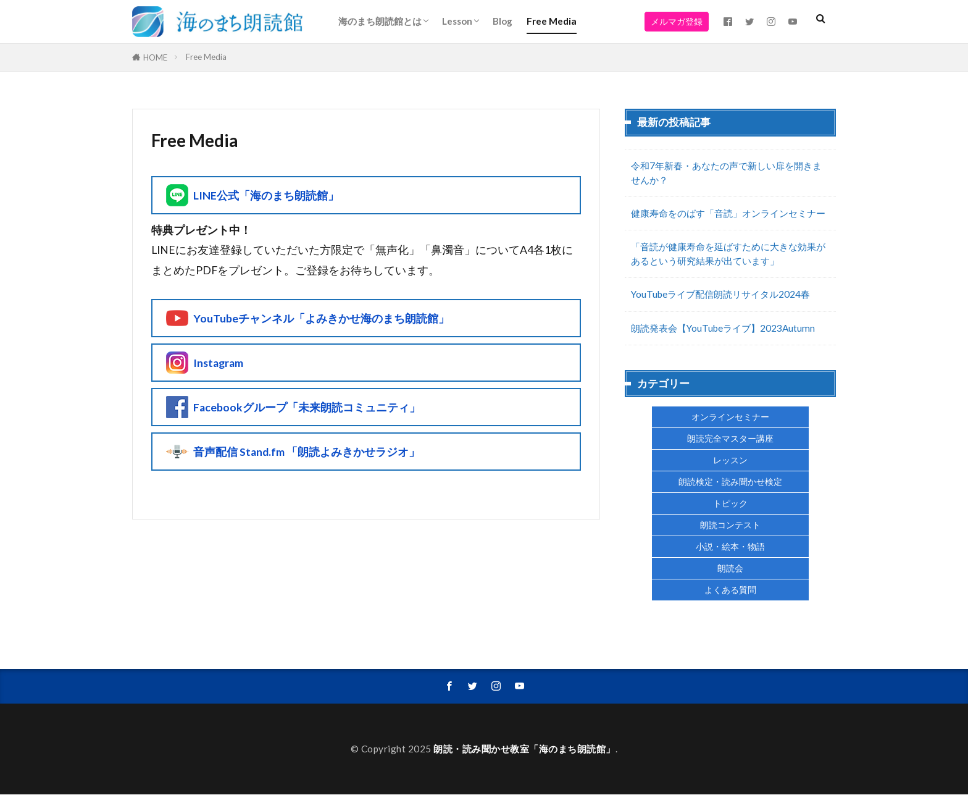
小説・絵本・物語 (730, 546)
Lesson (457, 21)
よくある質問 (730, 589)
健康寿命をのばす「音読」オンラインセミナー (728, 213)
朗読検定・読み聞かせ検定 (730, 481)
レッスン (730, 460)
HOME (155, 57)
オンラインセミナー (730, 416)
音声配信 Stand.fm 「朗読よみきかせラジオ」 (306, 451)
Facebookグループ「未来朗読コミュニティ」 (306, 407)
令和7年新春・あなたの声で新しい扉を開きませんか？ (726, 172)
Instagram (218, 362)
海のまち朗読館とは (380, 21)
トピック (730, 503)
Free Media (552, 21)
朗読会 (730, 568)
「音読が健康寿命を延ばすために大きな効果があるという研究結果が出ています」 (728, 253)
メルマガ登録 (677, 21)
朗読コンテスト (730, 524)
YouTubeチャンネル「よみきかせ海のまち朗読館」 (321, 318)
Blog (502, 21)
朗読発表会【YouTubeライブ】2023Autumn (723, 328)
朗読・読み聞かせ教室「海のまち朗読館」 (524, 749)
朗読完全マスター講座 (730, 438)
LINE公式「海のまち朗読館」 (266, 195)
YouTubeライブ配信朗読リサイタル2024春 (720, 294)
